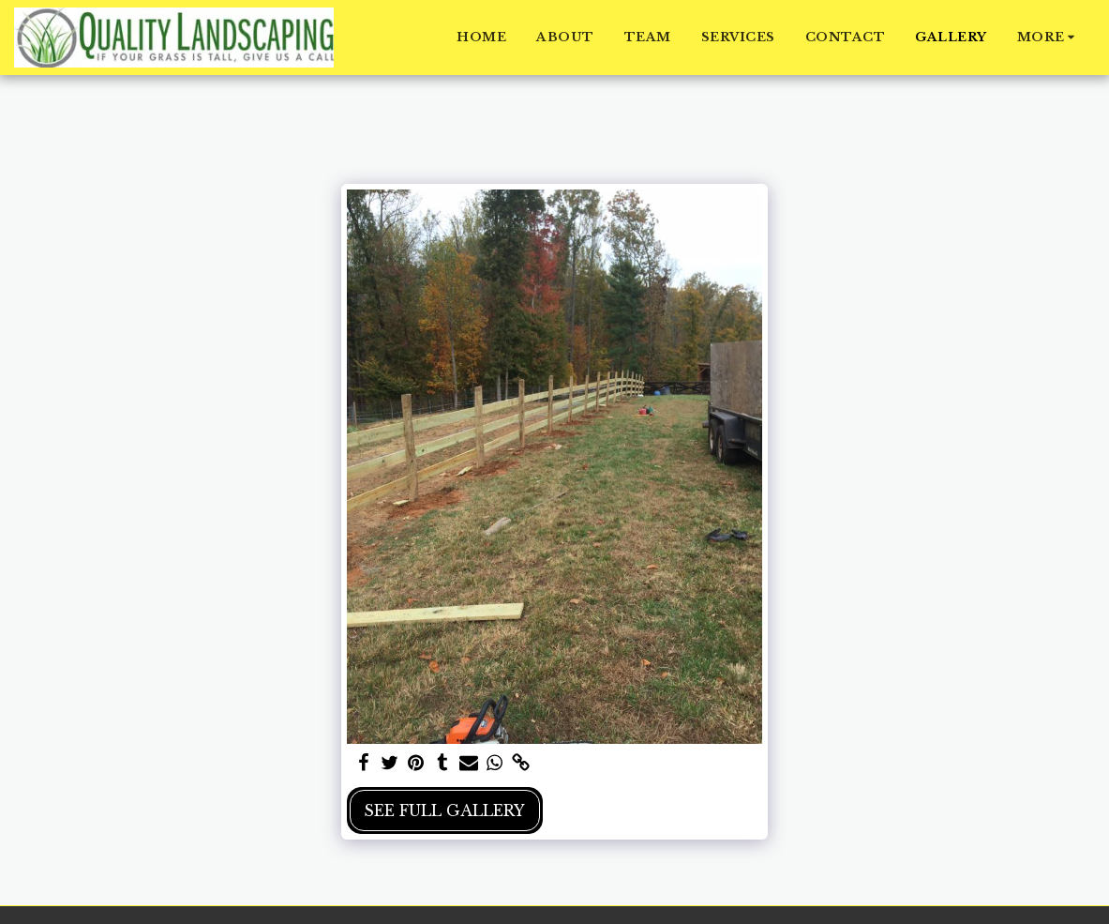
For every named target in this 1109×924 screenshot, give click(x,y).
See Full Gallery (444, 810)
